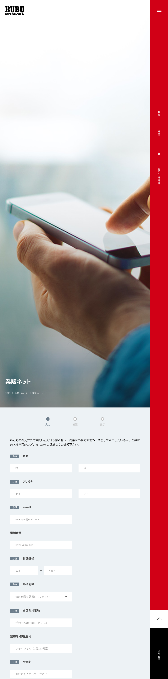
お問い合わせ (159, 655)
